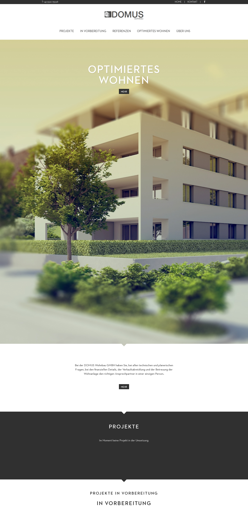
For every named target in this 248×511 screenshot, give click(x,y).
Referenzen (121, 31)
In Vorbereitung (93, 31)
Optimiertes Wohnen (153, 31)
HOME (178, 2)
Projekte (66, 31)
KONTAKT (192, 2)
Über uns (183, 31)
